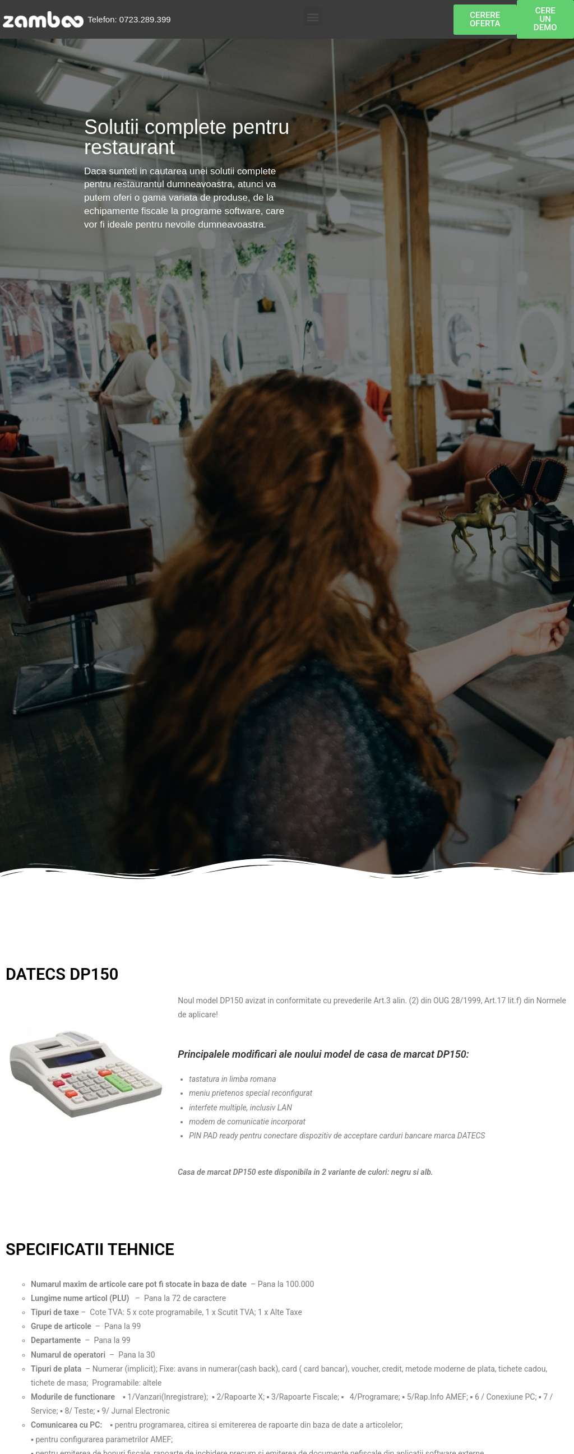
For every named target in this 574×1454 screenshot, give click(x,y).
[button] (313, 16)
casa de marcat (400, 1054)
